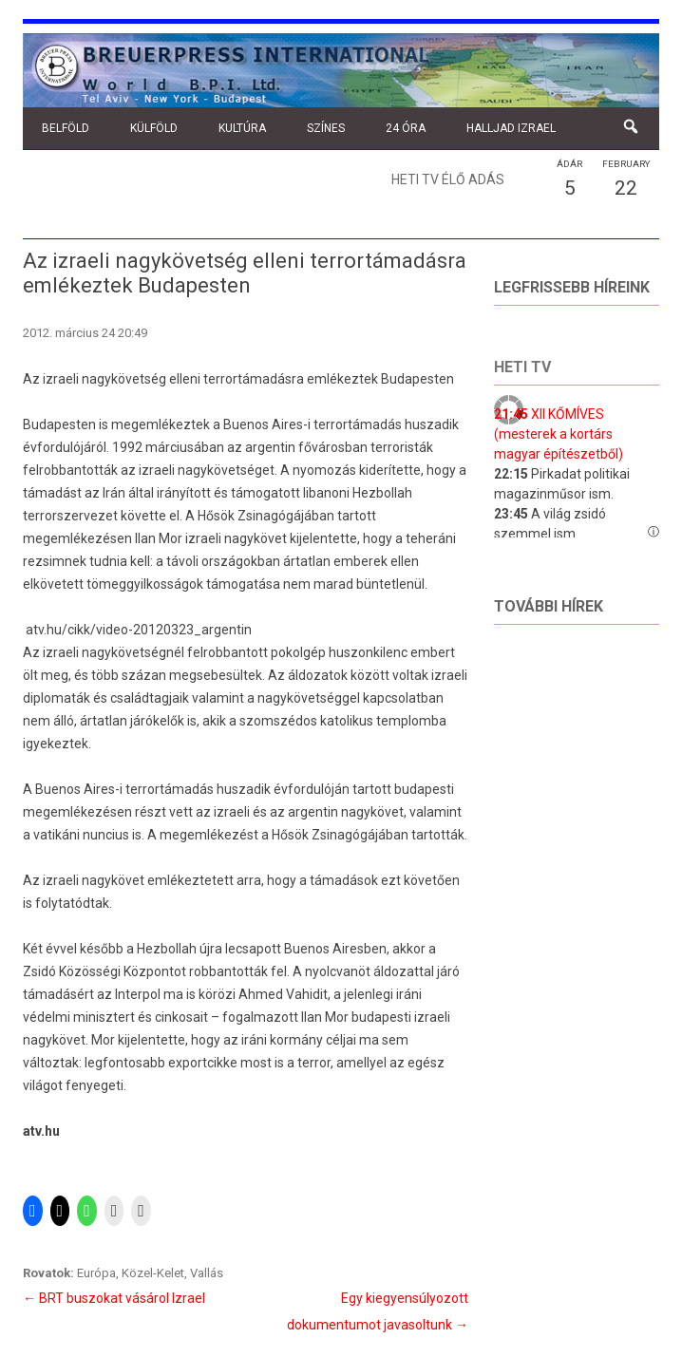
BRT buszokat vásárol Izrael (114, 1298)
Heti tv (522, 367)
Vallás (206, 1273)
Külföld (154, 128)
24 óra (406, 128)
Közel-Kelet (153, 1273)
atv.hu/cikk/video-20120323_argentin (139, 629)
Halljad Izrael (511, 128)
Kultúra (242, 128)
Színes (326, 128)
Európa (96, 1273)
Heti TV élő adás (447, 179)
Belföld (65, 128)
